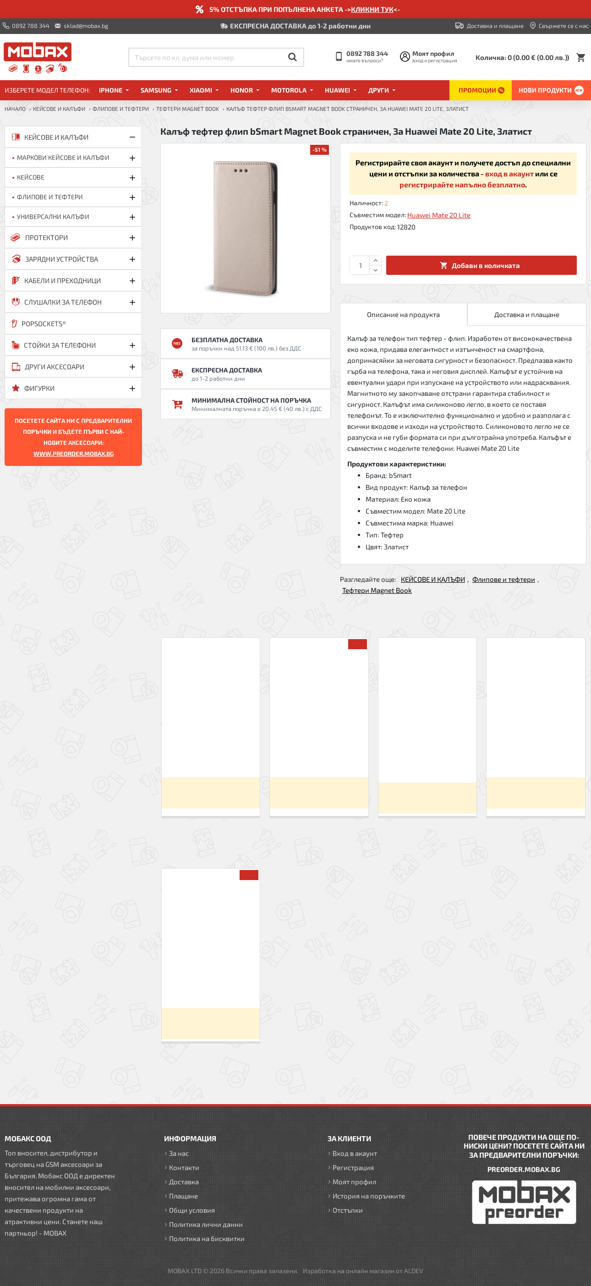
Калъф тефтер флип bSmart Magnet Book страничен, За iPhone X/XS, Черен (535, 754)
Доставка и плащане (526, 314)
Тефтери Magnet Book (187, 108)
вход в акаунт (509, 173)
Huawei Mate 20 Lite (439, 215)
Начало (15, 108)
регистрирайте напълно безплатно (462, 184)
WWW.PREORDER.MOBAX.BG (73, 453)
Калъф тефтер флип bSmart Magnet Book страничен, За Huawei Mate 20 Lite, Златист (210, 985)
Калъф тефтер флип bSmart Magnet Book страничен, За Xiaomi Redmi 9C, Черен (211, 754)
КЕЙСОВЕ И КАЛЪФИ (59, 108)
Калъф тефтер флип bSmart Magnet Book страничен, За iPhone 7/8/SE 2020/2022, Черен (427, 756)
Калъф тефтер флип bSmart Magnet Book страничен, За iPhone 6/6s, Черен (319, 754)
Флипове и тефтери (121, 108)
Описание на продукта (403, 314)
